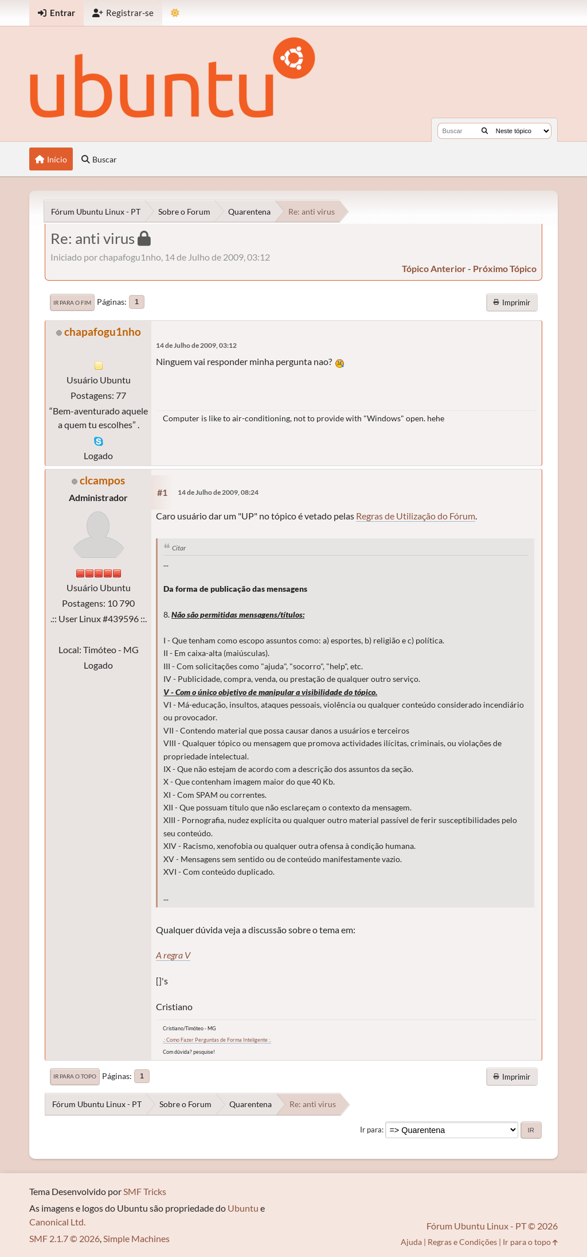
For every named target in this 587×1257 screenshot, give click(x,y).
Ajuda (411, 1242)
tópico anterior (434, 268)
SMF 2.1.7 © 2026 (64, 1238)
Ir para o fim (72, 302)
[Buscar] (485, 131)
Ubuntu (243, 1207)
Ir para (371, 1129)
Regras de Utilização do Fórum (415, 515)
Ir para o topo (74, 1076)
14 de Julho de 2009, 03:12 (196, 345)
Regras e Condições (462, 1242)
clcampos (102, 480)
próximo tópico (505, 268)
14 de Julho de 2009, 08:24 (218, 492)
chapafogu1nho (102, 331)
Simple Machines (136, 1238)
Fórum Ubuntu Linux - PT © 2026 (492, 1225)
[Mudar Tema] (175, 13)
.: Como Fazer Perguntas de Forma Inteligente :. (217, 1040)
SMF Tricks (144, 1191)
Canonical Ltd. (57, 1221)
